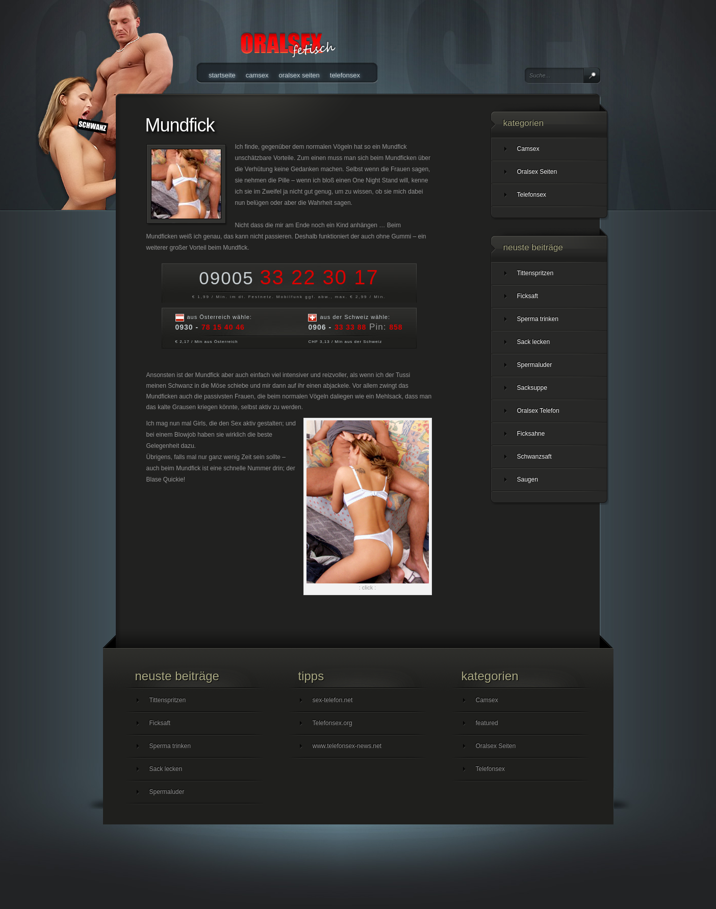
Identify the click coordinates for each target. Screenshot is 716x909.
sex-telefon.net (333, 700)
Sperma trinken (537, 319)
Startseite (222, 75)
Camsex (257, 75)
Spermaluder (534, 364)
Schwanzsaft (534, 456)
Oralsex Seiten (299, 75)
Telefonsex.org (332, 723)
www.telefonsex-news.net (347, 746)
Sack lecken (533, 341)
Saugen (527, 479)
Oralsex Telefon (538, 410)
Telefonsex (345, 75)
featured (487, 723)
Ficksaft (527, 296)
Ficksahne (531, 433)
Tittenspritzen (535, 273)
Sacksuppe (532, 387)
